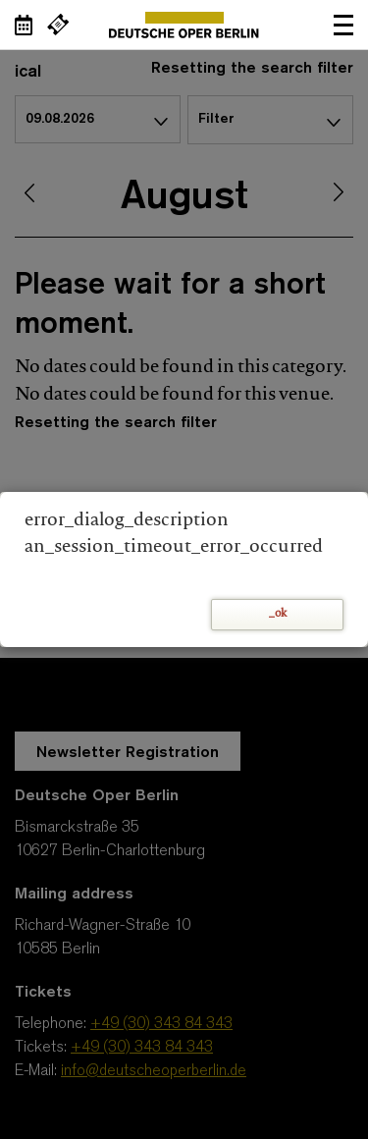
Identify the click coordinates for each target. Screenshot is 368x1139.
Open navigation (343, 24)
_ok (278, 614)
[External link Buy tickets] (58, 24)
